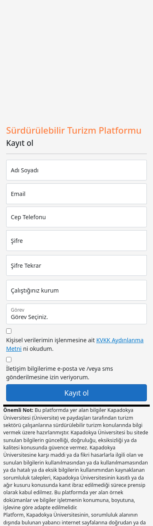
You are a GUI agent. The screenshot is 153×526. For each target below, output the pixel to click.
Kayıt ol (76, 393)
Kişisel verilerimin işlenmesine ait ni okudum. (75, 344)
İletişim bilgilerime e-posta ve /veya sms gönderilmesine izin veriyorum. (59, 373)
